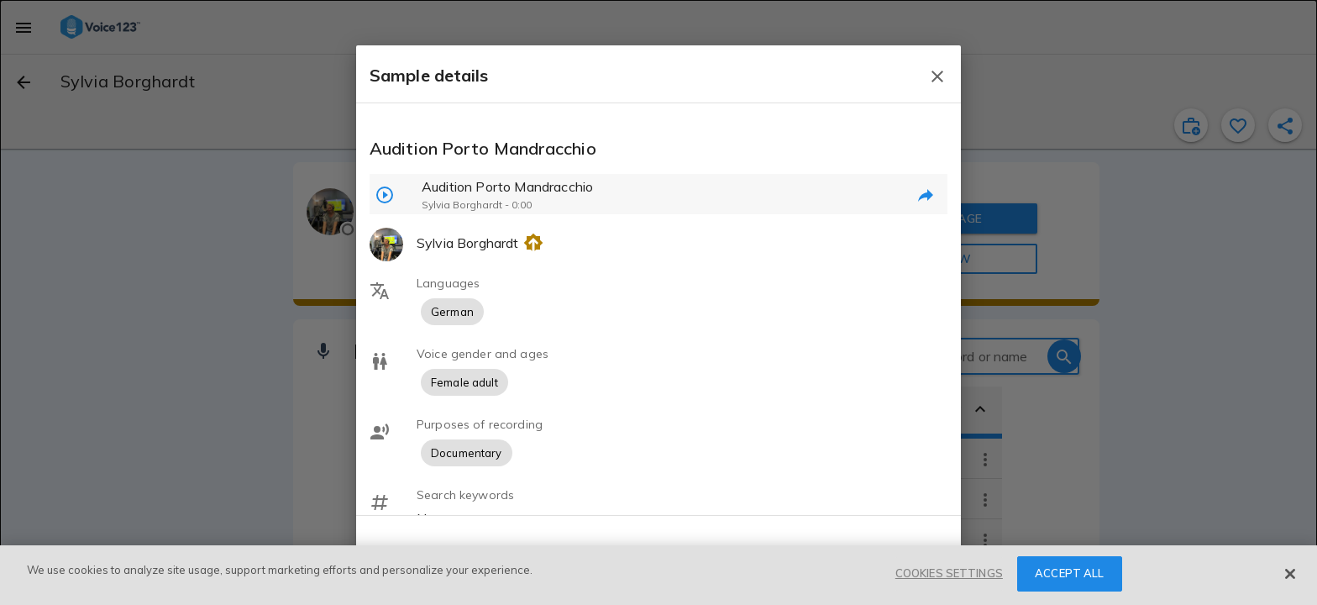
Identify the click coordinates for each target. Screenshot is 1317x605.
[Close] (1290, 573)
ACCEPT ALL (1069, 573)
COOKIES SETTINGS (949, 573)
